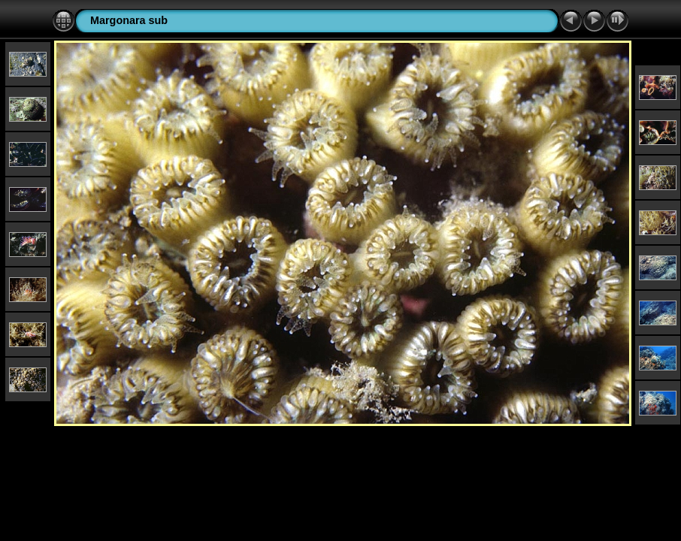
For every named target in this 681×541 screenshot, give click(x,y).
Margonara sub (129, 20)
